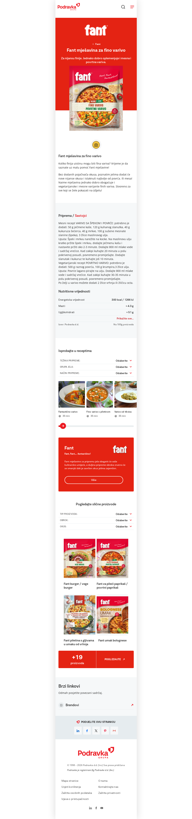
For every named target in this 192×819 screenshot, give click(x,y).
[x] (96, 731)
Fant (96, 44)
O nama (103, 781)
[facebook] (87, 731)
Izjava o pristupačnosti (75, 799)
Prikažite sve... (125, 318)
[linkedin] (78, 731)
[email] (114, 731)
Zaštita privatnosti (109, 793)
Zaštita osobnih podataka (76, 793)
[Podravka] (69, 9)
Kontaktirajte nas (108, 787)
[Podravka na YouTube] (101, 808)
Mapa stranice (70, 781)
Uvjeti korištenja (71, 787)
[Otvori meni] (132, 7)
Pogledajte (115, 659)
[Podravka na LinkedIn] (90, 808)
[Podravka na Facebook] (96, 808)
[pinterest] (105, 731)
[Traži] (123, 7)
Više (93, 480)
